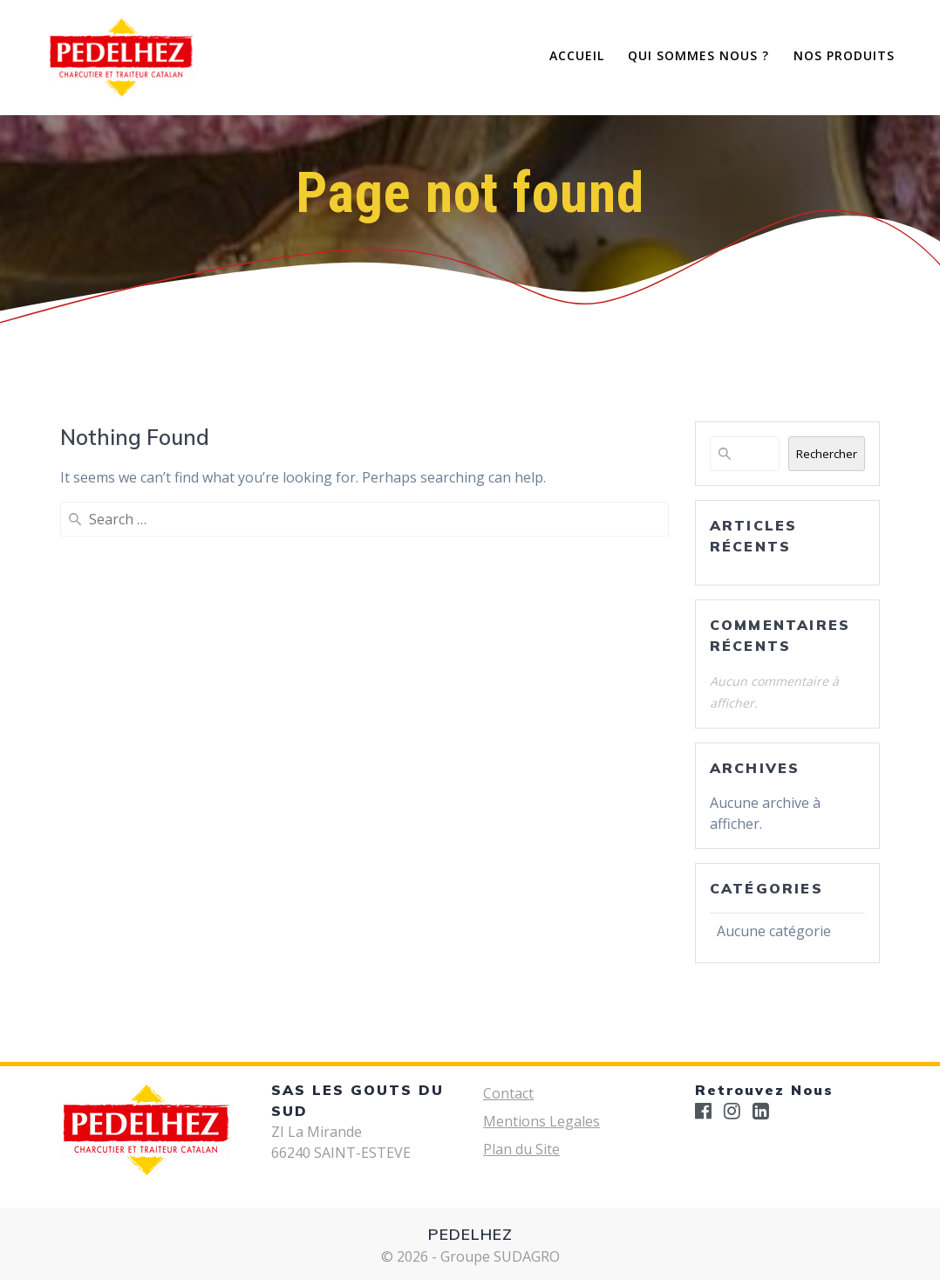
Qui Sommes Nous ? (698, 55)
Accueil (576, 55)
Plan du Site (521, 1149)
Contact (508, 1093)
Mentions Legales (541, 1121)
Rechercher (826, 454)
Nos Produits (844, 55)
